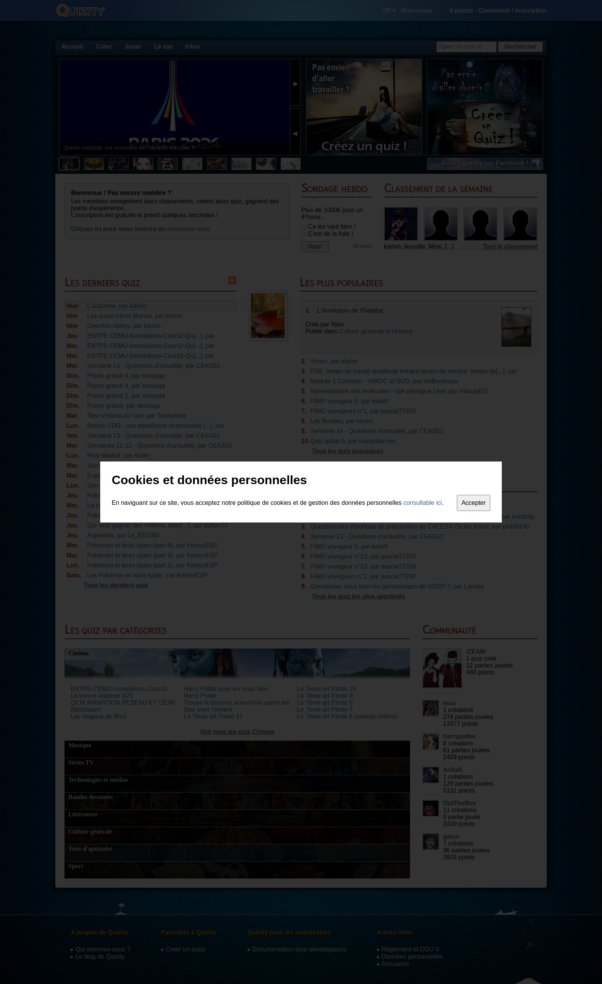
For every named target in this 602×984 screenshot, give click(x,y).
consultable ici (423, 502)
